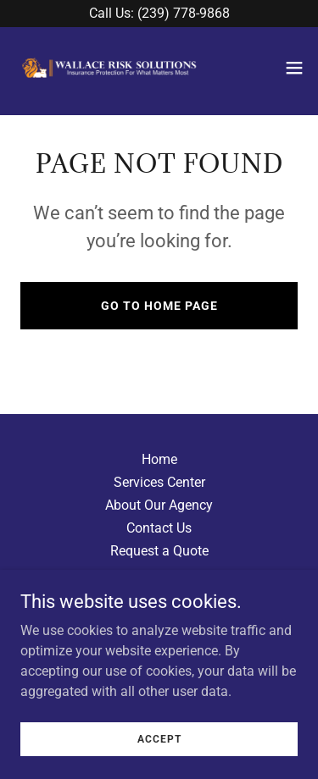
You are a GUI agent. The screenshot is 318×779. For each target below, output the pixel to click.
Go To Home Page (159, 305)
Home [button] (159, 459)
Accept (159, 762)
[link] (109, 68)
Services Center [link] (159, 482)
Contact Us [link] (159, 528)
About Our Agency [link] (159, 505)
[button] (294, 68)
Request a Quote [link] (159, 551)
